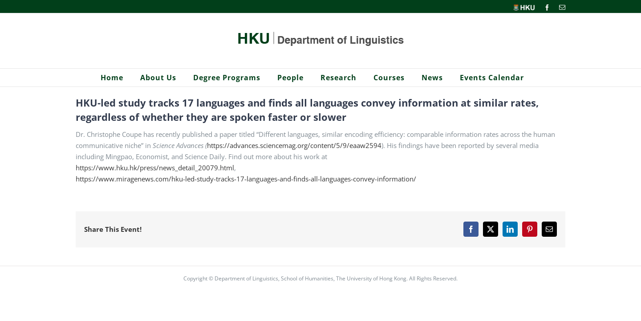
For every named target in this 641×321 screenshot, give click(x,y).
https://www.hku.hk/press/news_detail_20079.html (155, 167)
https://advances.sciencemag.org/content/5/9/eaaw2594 (294, 145)
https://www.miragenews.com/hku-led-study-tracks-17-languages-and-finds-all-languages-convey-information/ (246, 178)
